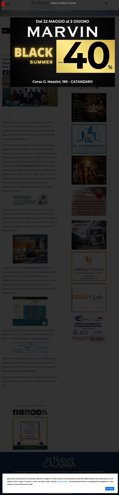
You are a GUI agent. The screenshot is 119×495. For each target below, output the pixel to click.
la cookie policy (62, 481)
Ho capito (109, 489)
